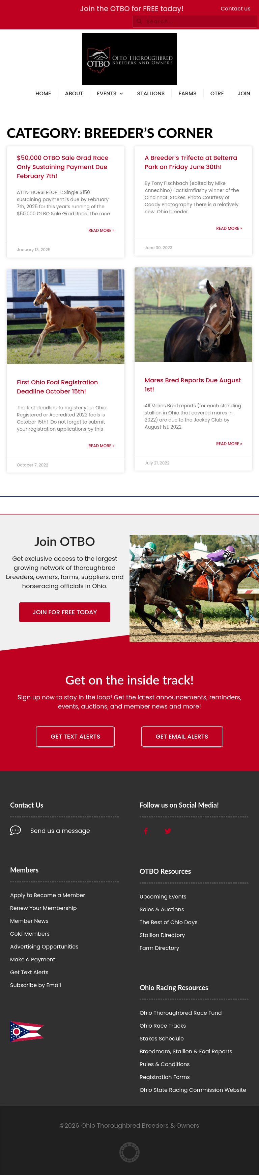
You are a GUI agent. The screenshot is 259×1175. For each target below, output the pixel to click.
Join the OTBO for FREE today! (131, 9)
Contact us (236, 9)
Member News (29, 921)
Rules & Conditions (165, 1064)
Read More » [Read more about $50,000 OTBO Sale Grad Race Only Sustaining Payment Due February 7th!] (101, 230)
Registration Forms (165, 1077)
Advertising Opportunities (44, 947)
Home (43, 93)
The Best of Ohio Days (169, 922)
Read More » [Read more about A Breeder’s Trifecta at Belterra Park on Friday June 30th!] (229, 228)
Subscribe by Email (35, 985)
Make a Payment (32, 959)
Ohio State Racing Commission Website (193, 1090)
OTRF (217, 93)
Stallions (151, 93)
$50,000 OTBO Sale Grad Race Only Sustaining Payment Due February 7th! (63, 166)
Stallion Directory (162, 935)
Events (110, 94)
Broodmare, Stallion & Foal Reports (186, 1051)
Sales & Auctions (162, 909)
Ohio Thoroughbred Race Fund (181, 1013)
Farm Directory (159, 948)
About (74, 93)
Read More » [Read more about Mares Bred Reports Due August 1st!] (229, 444)
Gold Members (30, 934)
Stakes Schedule (162, 1038)
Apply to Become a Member (47, 895)
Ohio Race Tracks (163, 1026)
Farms (187, 93)
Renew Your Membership (43, 908)
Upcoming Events (163, 897)
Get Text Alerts (29, 972)
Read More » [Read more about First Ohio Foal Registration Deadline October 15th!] (101, 446)
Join (244, 93)
